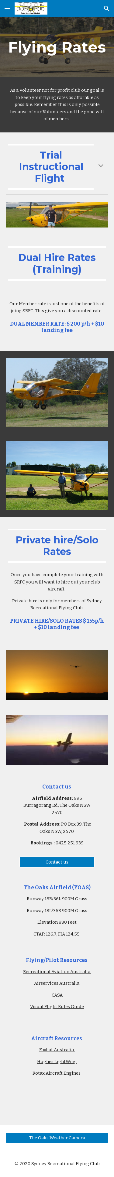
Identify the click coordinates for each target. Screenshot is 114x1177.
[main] (57, 47)
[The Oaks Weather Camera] (57, 1138)
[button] (7, 8)
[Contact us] (57, 862)
